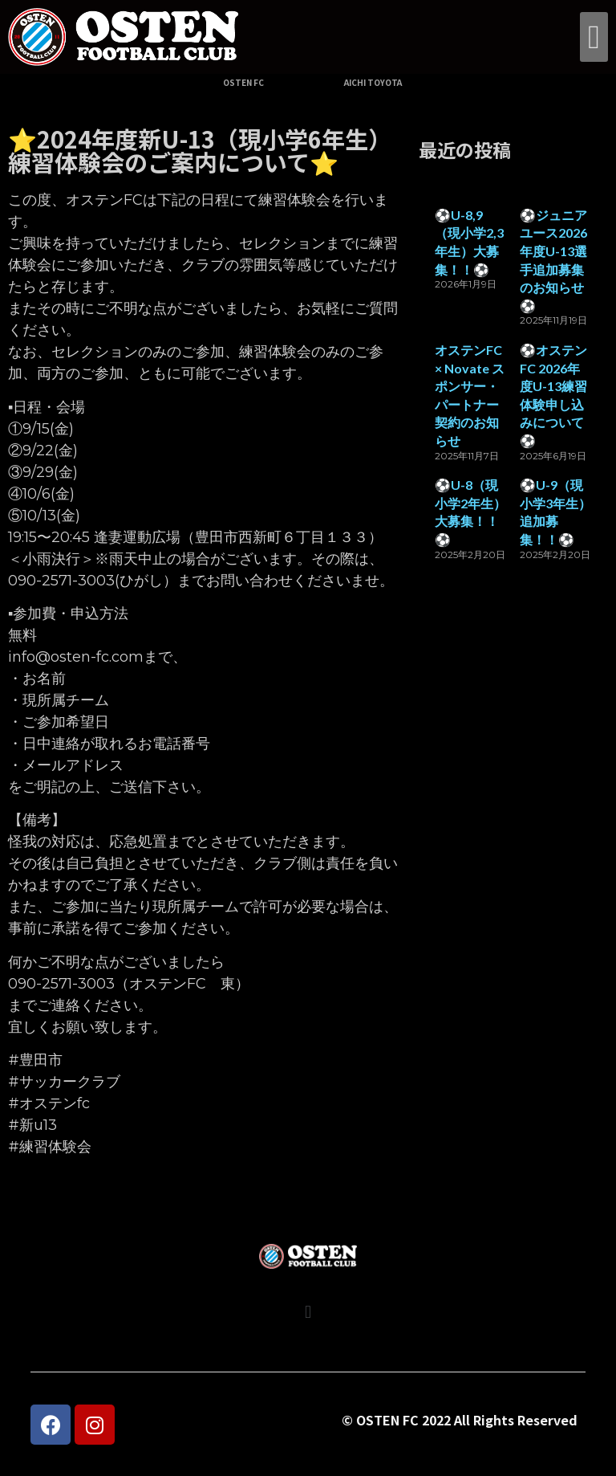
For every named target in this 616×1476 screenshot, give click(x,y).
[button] (594, 37)
